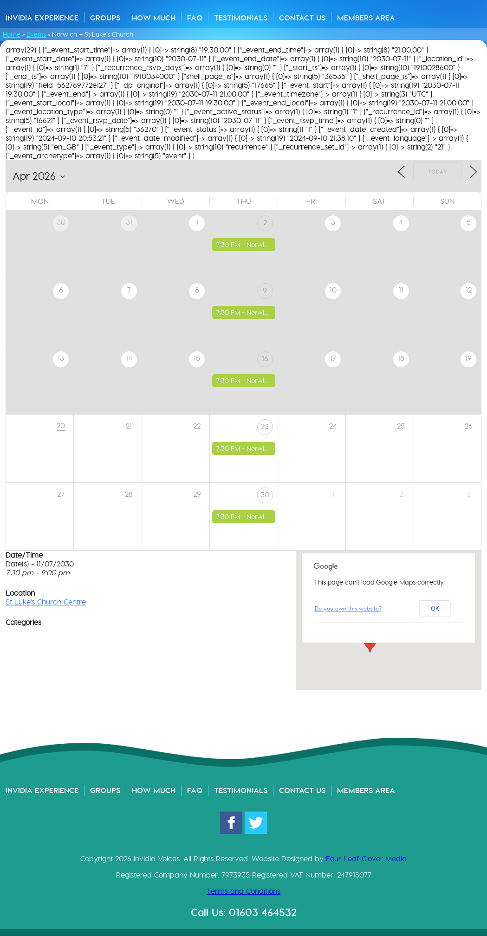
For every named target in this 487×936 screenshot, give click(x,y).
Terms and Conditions (243, 891)
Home (11, 34)
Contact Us (302, 17)
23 (265, 426)
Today (437, 172)
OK (435, 608)
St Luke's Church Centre (46, 602)
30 (264, 494)
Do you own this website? (348, 608)
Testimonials (240, 17)
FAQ (194, 17)
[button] (370, 644)
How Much (153, 17)
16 (265, 358)
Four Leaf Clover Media (366, 858)
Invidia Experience (42, 17)
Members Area (366, 17)
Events (36, 34)
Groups (105, 17)
